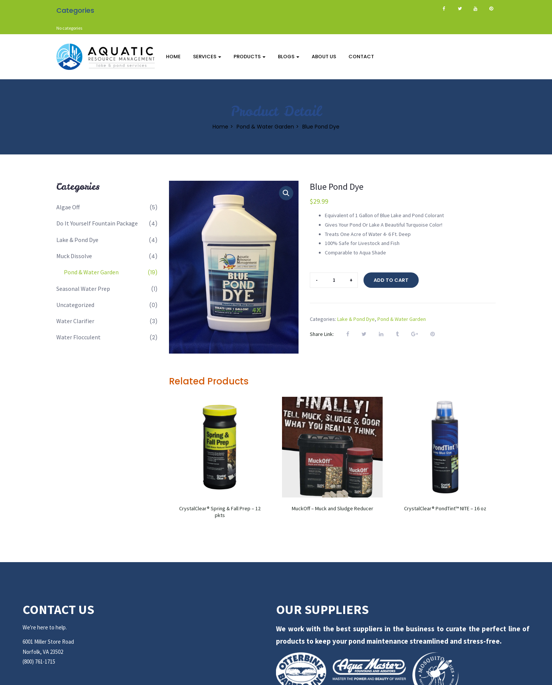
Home (173, 56)
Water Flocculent (78, 337)
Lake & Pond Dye (77, 239)
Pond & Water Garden (265, 126)
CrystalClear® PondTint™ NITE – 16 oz (445, 508)
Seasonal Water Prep (83, 288)
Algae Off (68, 207)
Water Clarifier (75, 321)
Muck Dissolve (74, 256)
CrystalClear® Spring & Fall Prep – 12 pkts (220, 512)
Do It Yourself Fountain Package (97, 223)
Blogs (288, 56)
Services (207, 56)
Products (249, 56)
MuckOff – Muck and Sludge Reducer (332, 508)
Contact (361, 56)
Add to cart (391, 280)
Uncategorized (75, 304)
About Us (324, 56)
